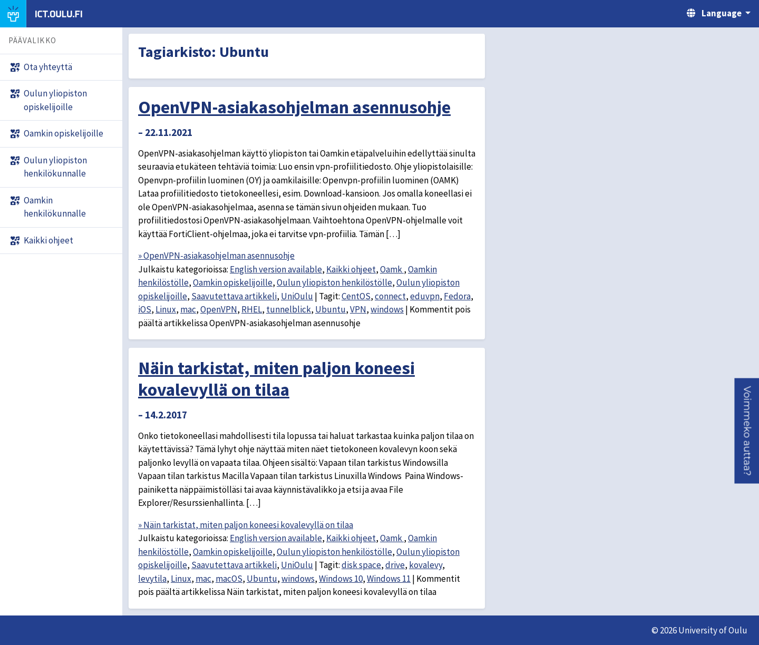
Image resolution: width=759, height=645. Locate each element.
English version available (276, 269)
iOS (144, 309)
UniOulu (297, 296)
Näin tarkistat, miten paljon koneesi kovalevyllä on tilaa (276, 378)
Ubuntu (330, 309)
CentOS (356, 296)
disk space (361, 565)
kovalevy (425, 565)
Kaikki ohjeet (351, 269)
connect (390, 296)
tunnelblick (288, 309)
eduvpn (425, 296)
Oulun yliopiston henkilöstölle (334, 282)
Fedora (457, 296)
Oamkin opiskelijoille (233, 282)
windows (387, 309)
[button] (746, 431)
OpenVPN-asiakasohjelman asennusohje (294, 107)
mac (188, 309)
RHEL (251, 309)
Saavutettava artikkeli (234, 296)
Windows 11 (389, 578)
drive (395, 565)
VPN (358, 309)
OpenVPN (218, 309)
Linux (165, 309)
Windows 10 (341, 578)
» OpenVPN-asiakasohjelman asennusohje (216, 255)
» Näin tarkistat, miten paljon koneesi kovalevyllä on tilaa (245, 525)
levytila (152, 578)
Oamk (392, 269)
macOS (229, 578)
